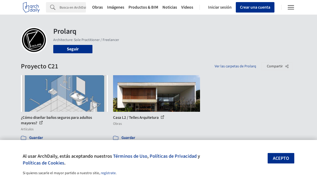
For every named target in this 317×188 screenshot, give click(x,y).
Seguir (73, 49)
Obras (97, 7)
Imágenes (115, 7)
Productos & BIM (143, 7)
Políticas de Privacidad (173, 156)
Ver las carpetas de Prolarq (235, 66)
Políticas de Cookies (43, 163)
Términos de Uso (130, 156)
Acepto (281, 158)
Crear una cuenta (255, 7)
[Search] (73, 7)
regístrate (108, 173)
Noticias (169, 7)
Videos (187, 7)
